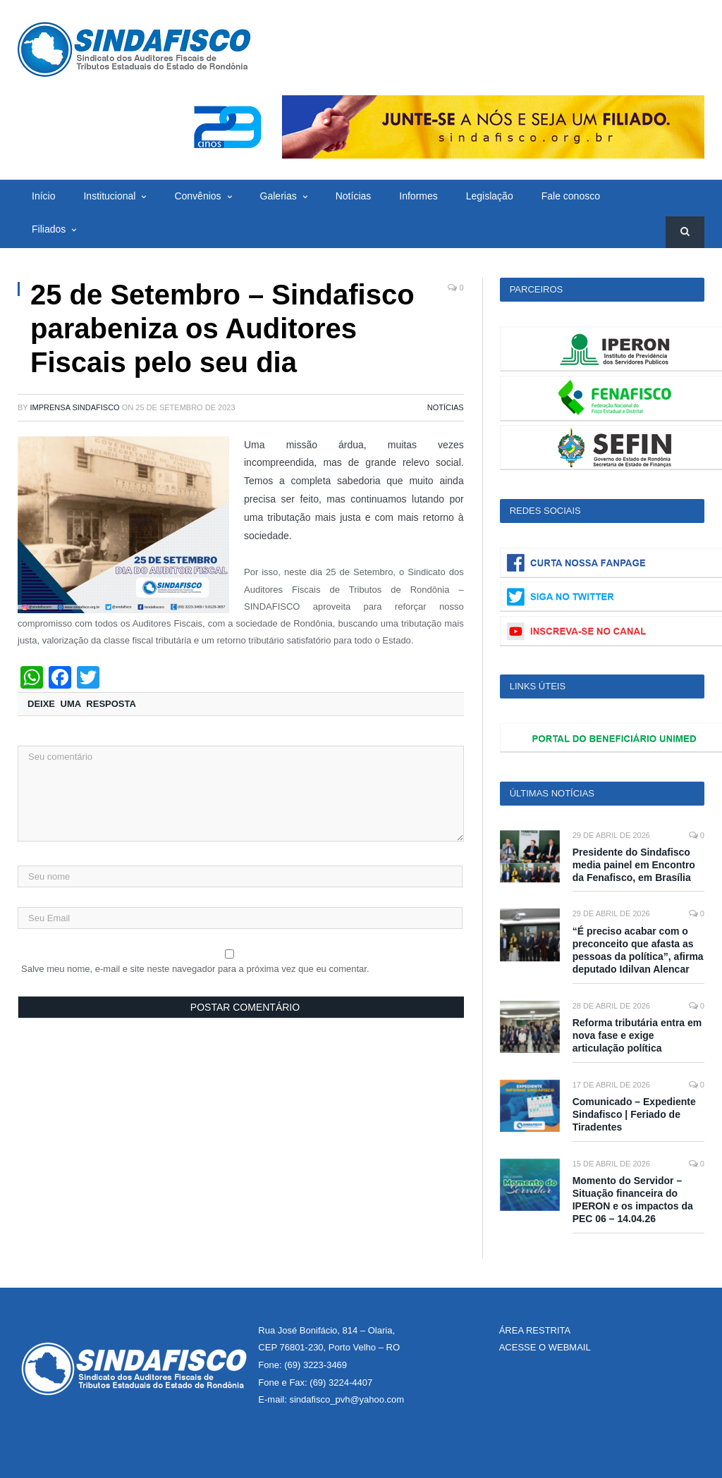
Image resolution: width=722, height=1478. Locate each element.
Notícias (354, 196)
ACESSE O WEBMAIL (545, 1347)
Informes (418, 196)
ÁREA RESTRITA (535, 1330)
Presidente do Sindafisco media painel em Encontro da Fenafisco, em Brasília (634, 864)
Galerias (278, 196)
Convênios (197, 196)
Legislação (489, 196)
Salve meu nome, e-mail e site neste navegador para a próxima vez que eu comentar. (195, 968)
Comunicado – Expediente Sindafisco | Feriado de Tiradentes (634, 1114)
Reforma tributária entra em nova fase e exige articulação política (637, 1035)
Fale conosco (571, 196)
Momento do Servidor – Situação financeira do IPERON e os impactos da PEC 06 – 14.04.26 (633, 1200)
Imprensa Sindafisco (75, 407)
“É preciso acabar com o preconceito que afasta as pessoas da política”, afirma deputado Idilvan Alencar (638, 950)
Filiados (49, 229)
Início (43, 196)
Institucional (109, 196)
